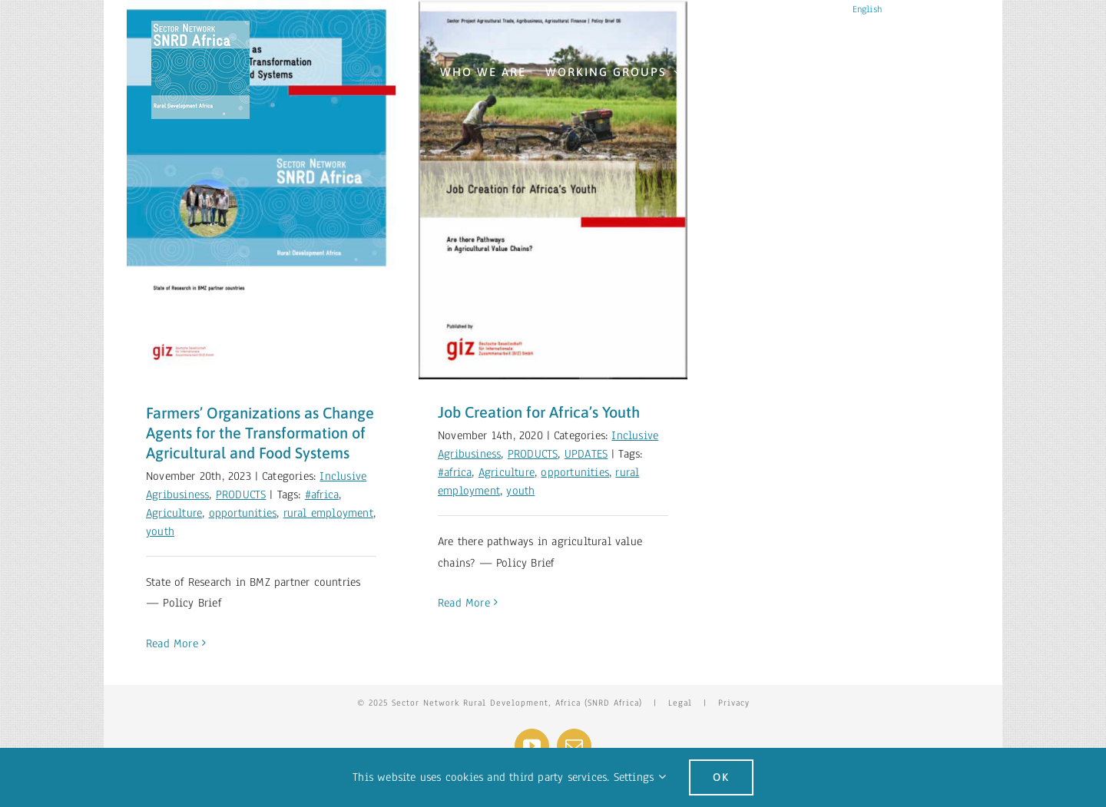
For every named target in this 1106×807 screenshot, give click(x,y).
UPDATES (586, 453)
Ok (721, 777)
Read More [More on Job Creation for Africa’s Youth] (464, 602)
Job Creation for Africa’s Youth (539, 412)
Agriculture (174, 513)
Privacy (734, 702)
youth (160, 531)
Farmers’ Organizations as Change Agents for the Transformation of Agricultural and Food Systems (260, 432)
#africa (322, 494)
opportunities (243, 513)
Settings (640, 777)
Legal (680, 702)
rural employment (328, 513)
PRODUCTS (241, 494)
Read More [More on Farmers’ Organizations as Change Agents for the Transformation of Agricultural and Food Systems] (172, 643)
